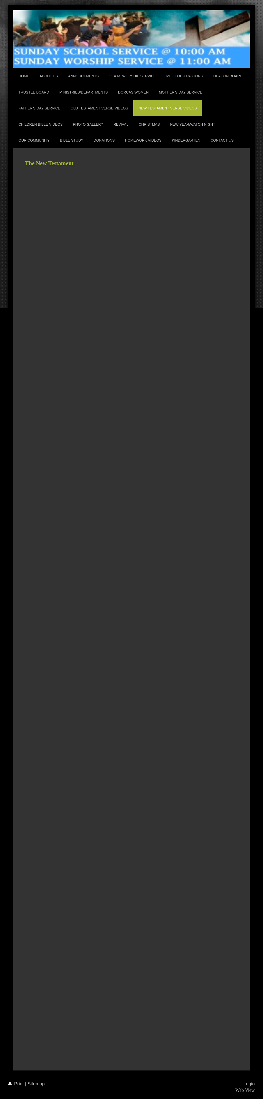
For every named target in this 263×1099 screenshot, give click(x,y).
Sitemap (36, 1083)
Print (16, 1083)
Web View (245, 1090)
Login (249, 1083)
